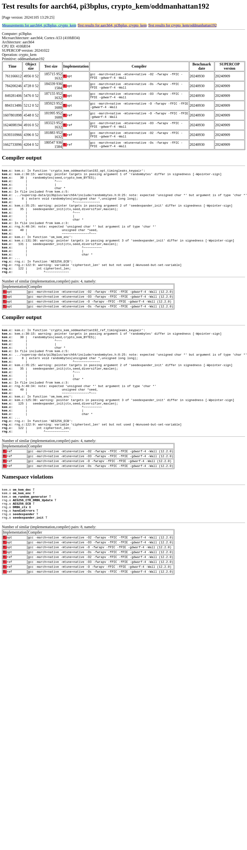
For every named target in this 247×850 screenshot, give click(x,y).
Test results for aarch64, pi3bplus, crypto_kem (112, 25)
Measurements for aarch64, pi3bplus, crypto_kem (39, 25)
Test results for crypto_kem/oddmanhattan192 (182, 25)
